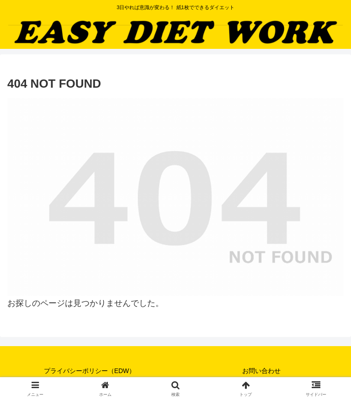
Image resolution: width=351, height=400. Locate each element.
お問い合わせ (261, 370)
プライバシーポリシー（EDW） (90, 370)
